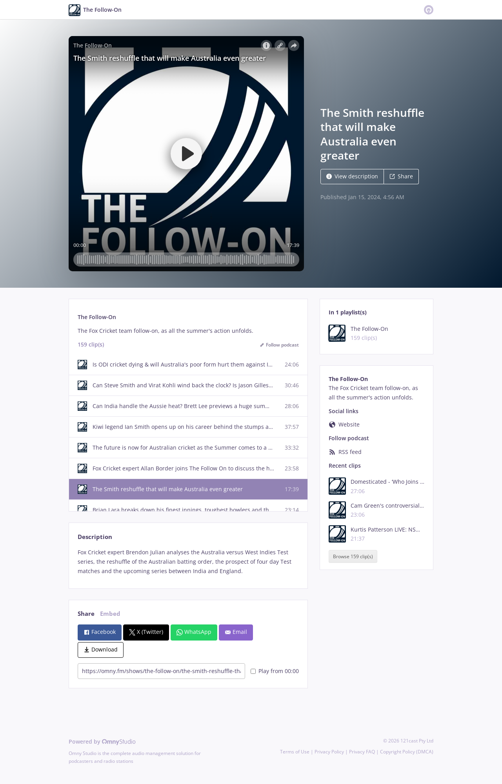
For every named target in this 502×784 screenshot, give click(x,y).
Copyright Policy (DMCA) (406, 751)
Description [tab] (95, 537)
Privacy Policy (329, 751)
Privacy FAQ (362, 751)
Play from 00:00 (275, 671)
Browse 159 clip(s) (353, 556)
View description (352, 176)
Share (401, 176)
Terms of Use (294, 751)
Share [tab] (86, 614)
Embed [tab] (110, 614)
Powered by (102, 741)
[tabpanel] (188, 561)
